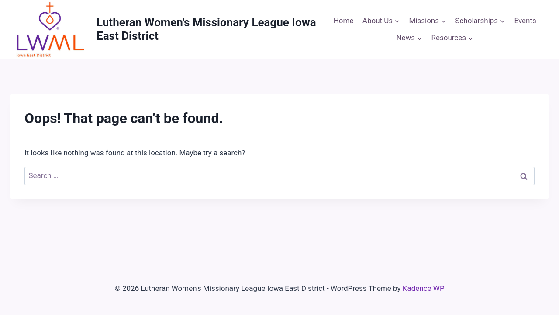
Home (344, 20)
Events (525, 20)
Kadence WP (424, 288)
